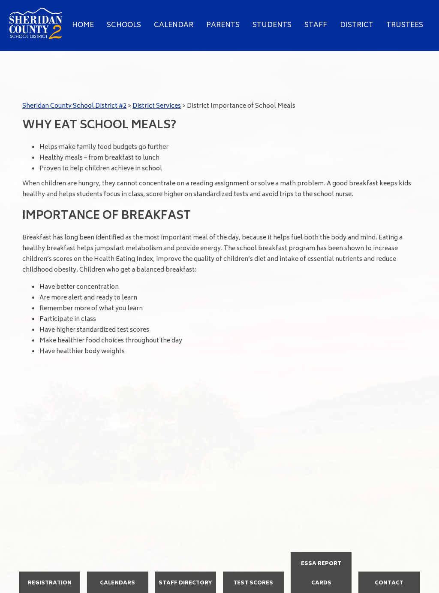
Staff (315, 25)
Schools (124, 25)
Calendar (173, 25)
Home (83, 25)
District (356, 25)
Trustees (404, 25)
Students (272, 25)
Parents (223, 25)
